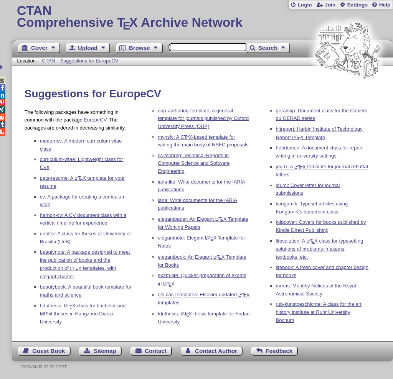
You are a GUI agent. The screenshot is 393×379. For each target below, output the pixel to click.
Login (304, 5)
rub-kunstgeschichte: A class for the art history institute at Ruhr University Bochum (319, 312)
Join (330, 5)
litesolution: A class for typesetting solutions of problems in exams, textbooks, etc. (319, 249)
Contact (156, 351)
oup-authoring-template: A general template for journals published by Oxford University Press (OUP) (203, 119)
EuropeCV (95, 120)
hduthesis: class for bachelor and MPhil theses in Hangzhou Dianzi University (83, 314)
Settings (357, 5)
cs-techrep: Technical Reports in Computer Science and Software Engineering (194, 163)
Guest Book (48, 351)
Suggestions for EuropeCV (89, 61)
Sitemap (105, 351)
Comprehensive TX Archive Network (202, 17)
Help (385, 5)
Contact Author (216, 351)
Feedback (279, 351)
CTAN (48, 61)
